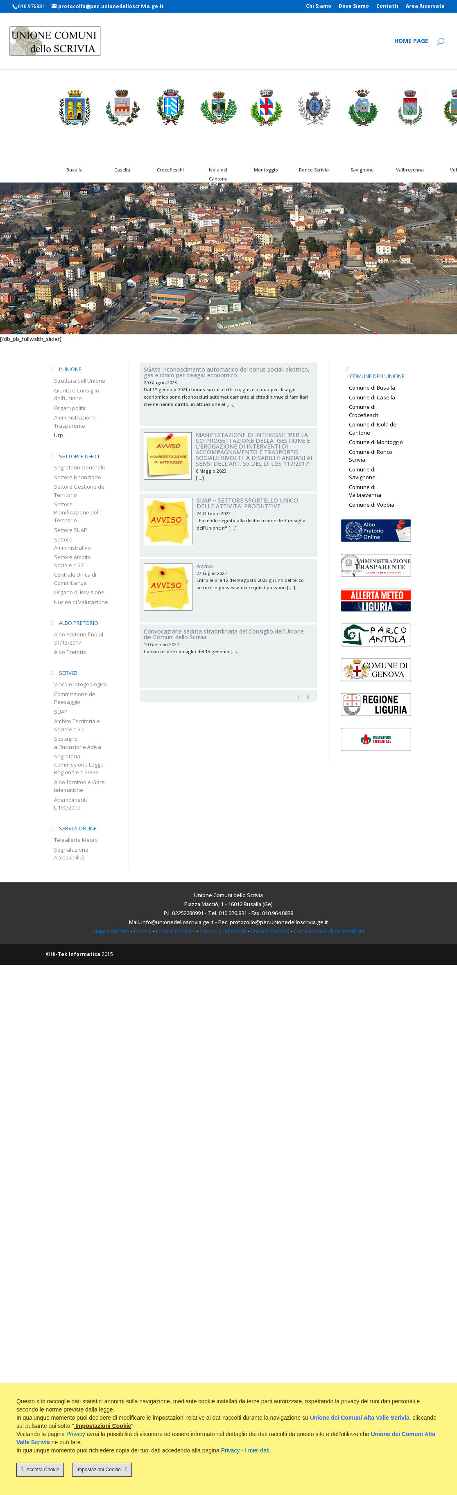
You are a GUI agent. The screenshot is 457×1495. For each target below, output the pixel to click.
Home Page (411, 41)
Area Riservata (425, 6)
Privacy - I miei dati (245, 1450)
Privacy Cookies (175, 931)
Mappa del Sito (111, 931)
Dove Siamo (354, 6)
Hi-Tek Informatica (75, 954)
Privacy (143, 931)
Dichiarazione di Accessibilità (329, 931)
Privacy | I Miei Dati (222, 931)
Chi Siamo (318, 6)
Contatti (387, 6)
